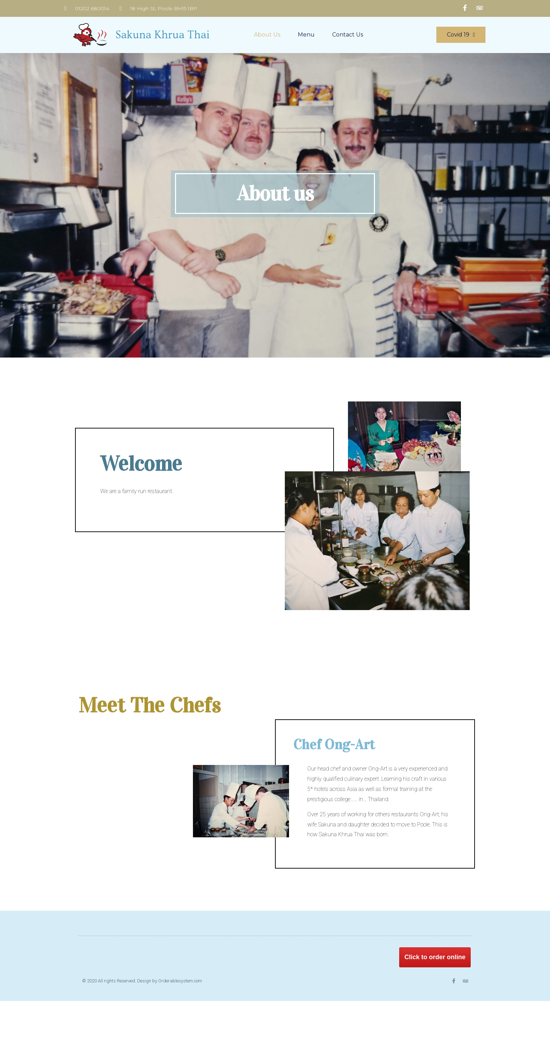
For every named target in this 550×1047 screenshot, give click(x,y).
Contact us (347, 34)
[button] (460, 35)
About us (267, 34)
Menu (306, 34)
